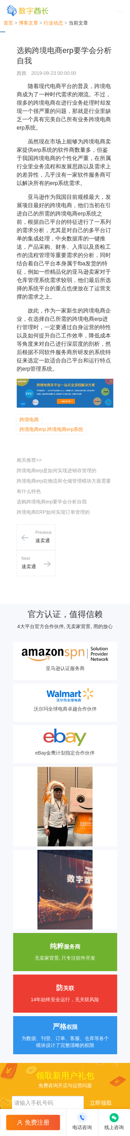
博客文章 (28, 23)
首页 (8, 23)
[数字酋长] (27, 10)
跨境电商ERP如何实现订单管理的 (53, 512)
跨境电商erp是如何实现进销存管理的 (56, 470)
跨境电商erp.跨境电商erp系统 (51, 429)
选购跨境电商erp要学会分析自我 (52, 501)
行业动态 (53, 23)
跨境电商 (29, 419)
